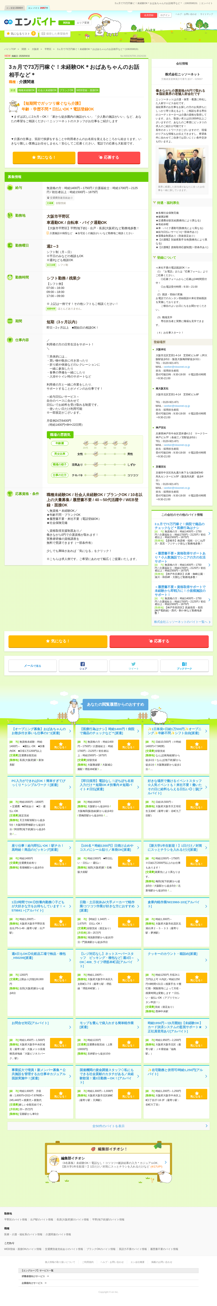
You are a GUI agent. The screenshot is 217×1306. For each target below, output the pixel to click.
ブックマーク (184, 668)
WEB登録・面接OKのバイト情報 (23, 1249)
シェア (83, 668)
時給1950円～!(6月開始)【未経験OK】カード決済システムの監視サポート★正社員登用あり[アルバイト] (175, 1027)
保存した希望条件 (57, 33)
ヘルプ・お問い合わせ (186, 14)
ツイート (134, 668)
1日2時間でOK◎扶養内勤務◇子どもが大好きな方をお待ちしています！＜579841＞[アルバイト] (39, 906)
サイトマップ (206, 14)
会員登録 (148, 15)
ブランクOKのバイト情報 (100, 1249)
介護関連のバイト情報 (58, 1234)
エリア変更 (83, 22)
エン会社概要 (138, 1262)
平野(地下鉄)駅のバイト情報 (108, 1219)
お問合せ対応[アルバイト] (30, 1023)
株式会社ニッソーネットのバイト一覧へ (180, 621)
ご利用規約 (88, 1262)
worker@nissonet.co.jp (177, 366)
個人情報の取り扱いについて (60, 1262)
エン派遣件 (15, 8)
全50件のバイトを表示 (108, 1126)
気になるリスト (23, 33)
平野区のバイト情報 (15, 1219)
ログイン (165, 15)
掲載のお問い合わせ (161, 1262)
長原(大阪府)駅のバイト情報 (73, 1219)
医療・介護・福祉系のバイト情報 (23, 1234)
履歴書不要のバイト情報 (164, 1249)
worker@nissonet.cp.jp (177, 405)
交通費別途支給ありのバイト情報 (64, 1249)
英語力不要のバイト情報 (133, 1249)
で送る (32, 665)
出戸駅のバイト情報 (41, 1219)
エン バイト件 (38, 8)
